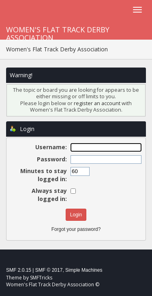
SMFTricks (41, 277)
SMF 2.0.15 (18, 270)
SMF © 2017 (49, 270)
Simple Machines (83, 270)
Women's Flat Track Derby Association (57, 32)
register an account (97, 103)
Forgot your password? (76, 229)
